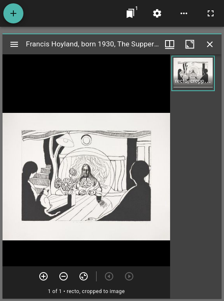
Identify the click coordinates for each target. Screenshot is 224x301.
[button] (193, 73)
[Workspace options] (184, 13)
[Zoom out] (63, 276)
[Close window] (210, 44)
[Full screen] (211, 13)
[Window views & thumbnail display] (170, 44)
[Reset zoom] (84, 276)
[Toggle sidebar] (14, 44)
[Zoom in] (43, 276)
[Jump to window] (130, 13)
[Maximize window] (190, 44)
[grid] (195, 176)
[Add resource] (13, 13)
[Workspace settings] (157, 13)
